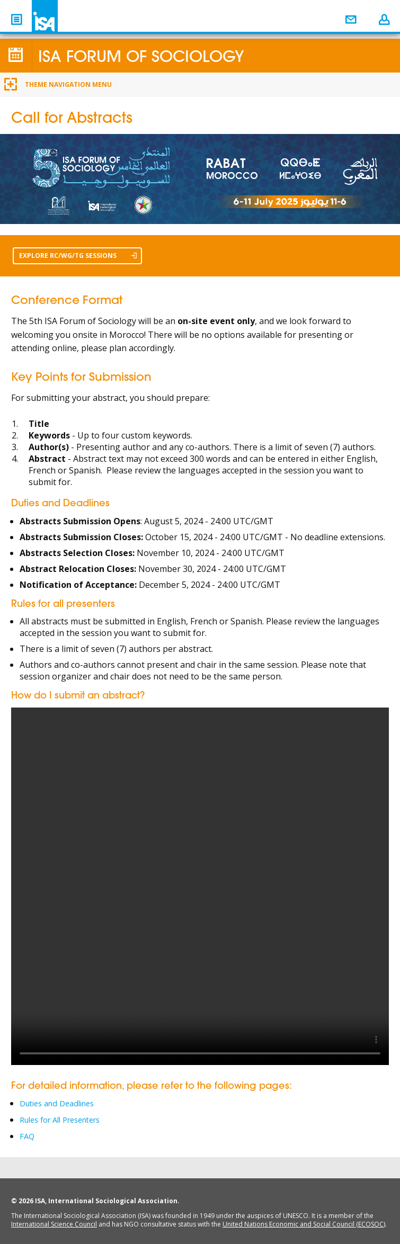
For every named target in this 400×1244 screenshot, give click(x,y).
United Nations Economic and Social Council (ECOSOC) (304, 1222)
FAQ (27, 1135)
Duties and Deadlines (62, 1103)
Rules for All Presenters (66, 1119)
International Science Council (54, 1222)
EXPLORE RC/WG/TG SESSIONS (78, 255)
